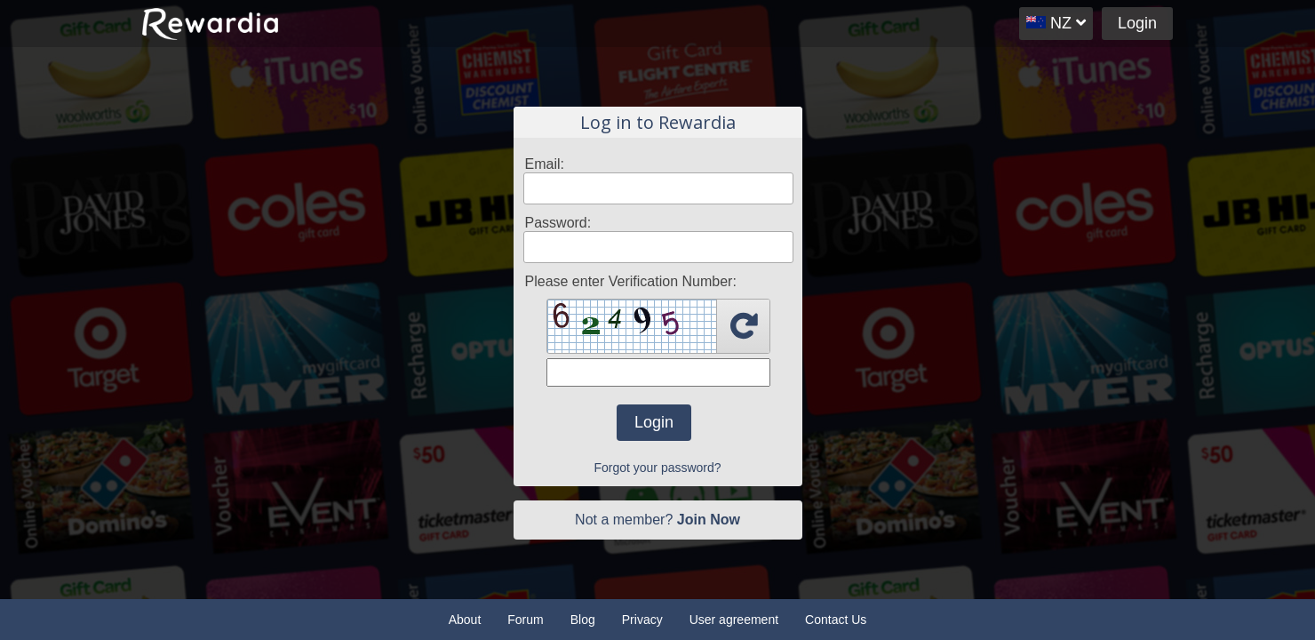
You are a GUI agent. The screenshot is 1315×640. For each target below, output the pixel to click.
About (465, 619)
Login (1137, 23)
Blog (582, 619)
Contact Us (835, 619)
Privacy (642, 619)
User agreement (733, 619)
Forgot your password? (657, 467)
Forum (525, 619)
